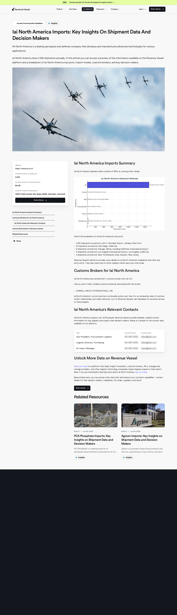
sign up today (141, 372)
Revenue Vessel (81, 366)
